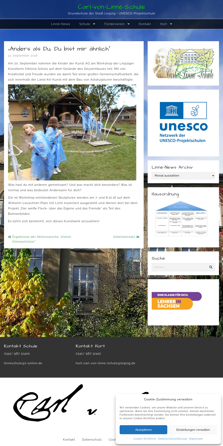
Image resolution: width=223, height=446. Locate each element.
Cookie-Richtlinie (145, 438)
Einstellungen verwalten (193, 430)
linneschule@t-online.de (23, 363)
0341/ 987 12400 (17, 353)
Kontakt (69, 439)
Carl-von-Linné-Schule (111, 6)
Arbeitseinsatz (124, 237)
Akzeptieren (143, 430)
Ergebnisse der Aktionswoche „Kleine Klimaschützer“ (41, 239)
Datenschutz (92, 439)
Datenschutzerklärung (172, 438)
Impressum (196, 438)
